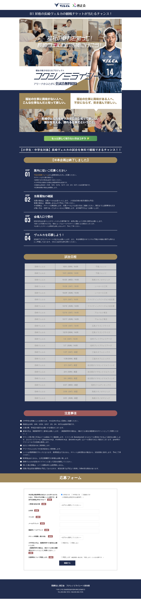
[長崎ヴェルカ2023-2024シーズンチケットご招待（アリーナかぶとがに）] (70, 5)
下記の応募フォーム (41, 175)
